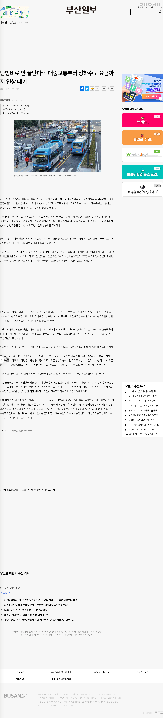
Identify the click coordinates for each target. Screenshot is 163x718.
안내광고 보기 (142, 672)
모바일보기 (158, 7)
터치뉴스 (20, 672)
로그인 (133, 7)
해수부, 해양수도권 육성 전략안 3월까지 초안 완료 (27, 615)
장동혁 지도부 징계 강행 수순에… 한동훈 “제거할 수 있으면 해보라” (36, 605)
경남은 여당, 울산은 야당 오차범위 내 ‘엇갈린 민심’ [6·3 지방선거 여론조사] (39, 620)
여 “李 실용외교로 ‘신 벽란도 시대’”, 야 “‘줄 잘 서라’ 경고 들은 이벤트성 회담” (41, 599)
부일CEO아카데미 (101, 672)
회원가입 (141, 7)
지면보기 (149, 7)
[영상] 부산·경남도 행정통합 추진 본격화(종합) (26, 610)
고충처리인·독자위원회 (61, 679)
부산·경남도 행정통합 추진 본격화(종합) (144, 396)
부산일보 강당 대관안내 (61, 672)
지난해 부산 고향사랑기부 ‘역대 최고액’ (144, 429)
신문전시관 (20, 679)
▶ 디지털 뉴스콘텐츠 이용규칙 (10, 588)
